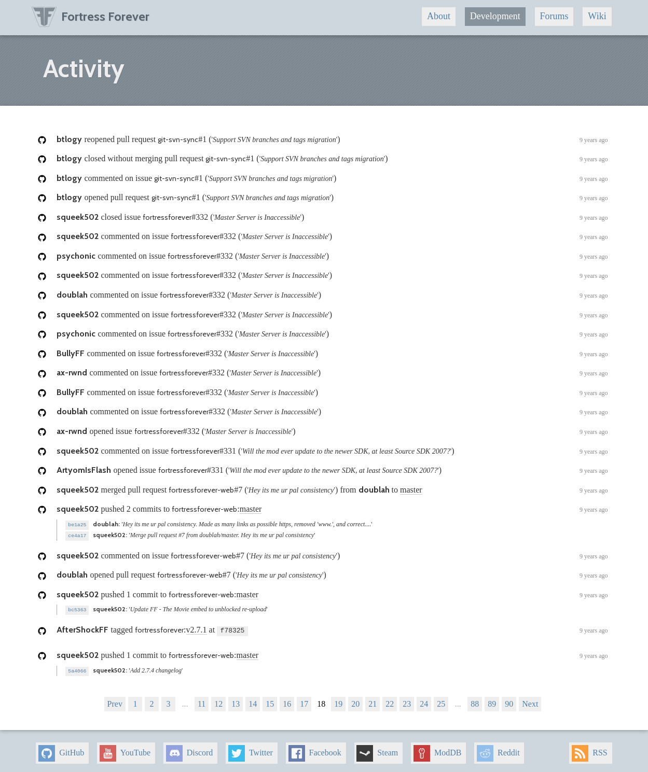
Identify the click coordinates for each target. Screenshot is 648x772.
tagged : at (332, 629)
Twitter (250, 751)
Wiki (597, 16)
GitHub (61, 751)
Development (495, 16)
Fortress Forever (90, 16)
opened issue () (332, 432)
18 (321, 701)
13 (235, 701)
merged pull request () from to (332, 490)
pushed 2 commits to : (332, 509)
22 (389, 701)
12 (218, 701)
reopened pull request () (332, 140)
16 (287, 701)
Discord (189, 751)
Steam (377, 751)
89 (492, 701)
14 (253, 701)
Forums (554, 16)
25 (441, 701)
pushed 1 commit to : (332, 594)
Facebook (314, 751)
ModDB (437, 751)
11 (201, 701)
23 (407, 701)
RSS (589, 751)
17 (304, 701)
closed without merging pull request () (332, 159)
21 (372, 701)
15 (270, 701)
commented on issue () (332, 179)
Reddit (498, 751)
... (185, 701)
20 (355, 701)
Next (530, 701)
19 (338, 701)
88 (475, 701)
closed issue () (332, 217)
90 (509, 701)
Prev (114, 701)
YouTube (125, 751)
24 (424, 701)
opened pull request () (332, 198)
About (438, 16)
